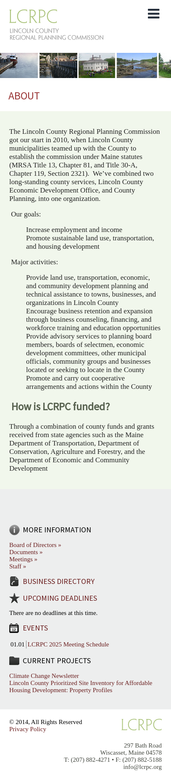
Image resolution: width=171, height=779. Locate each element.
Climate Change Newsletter (44, 675)
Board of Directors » (35, 545)
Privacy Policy (27, 729)
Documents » (26, 552)
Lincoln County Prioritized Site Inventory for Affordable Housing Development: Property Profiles (81, 686)
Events (35, 628)
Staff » (17, 566)
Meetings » (23, 559)
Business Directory (59, 581)
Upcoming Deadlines (60, 598)
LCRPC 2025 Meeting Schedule (68, 644)
